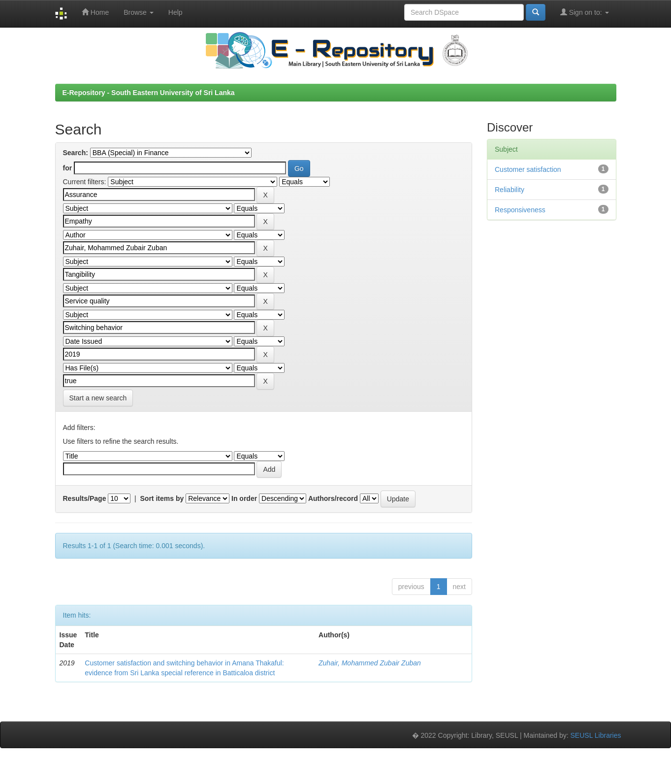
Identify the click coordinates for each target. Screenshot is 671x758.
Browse (139, 12)
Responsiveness (520, 210)
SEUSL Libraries (596, 735)
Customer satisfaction (528, 169)
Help (175, 12)
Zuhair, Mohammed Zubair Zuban (370, 663)
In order (244, 498)
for (67, 168)
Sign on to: (584, 12)
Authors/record (333, 498)
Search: (75, 153)
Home (95, 12)
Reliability (509, 190)
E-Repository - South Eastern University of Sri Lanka (149, 93)
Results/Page (84, 498)
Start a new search (98, 398)
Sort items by (162, 498)
